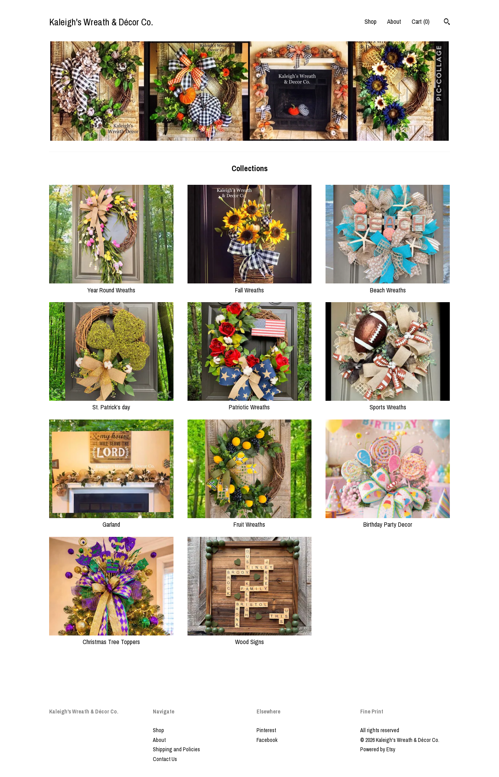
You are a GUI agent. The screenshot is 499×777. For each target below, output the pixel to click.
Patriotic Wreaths (250, 402)
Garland (111, 520)
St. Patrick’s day (111, 402)
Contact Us (165, 759)
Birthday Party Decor (388, 520)
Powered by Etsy (377, 749)
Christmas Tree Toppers (111, 637)
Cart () (421, 21)
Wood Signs (250, 637)
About (394, 21)
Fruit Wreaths (250, 520)
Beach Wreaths (388, 285)
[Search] (447, 22)
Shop (371, 21)
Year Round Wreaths (111, 285)
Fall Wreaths (250, 285)
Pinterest (266, 730)
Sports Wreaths (388, 402)
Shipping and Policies (176, 749)
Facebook (267, 739)
